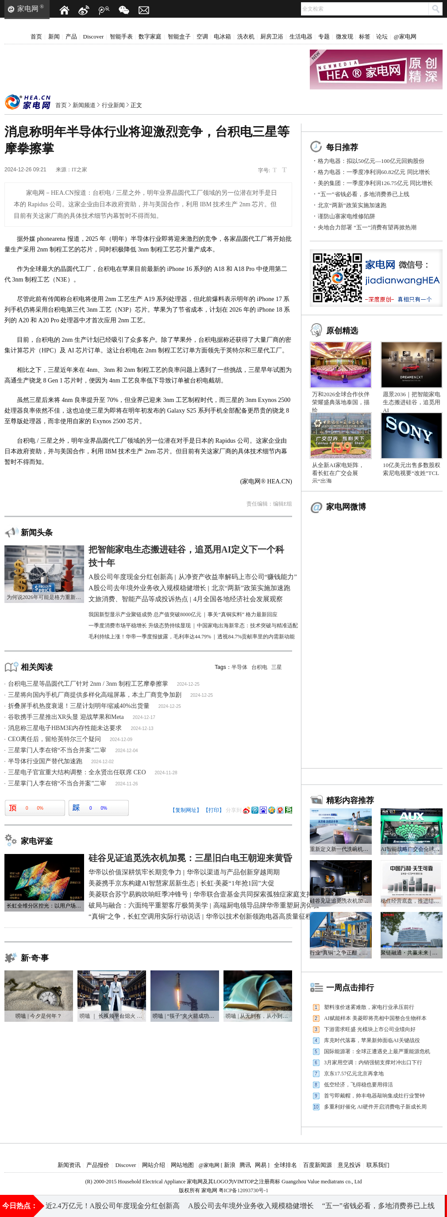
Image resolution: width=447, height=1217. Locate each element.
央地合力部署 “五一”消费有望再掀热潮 (367, 227)
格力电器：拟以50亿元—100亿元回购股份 (371, 161)
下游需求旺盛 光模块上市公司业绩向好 (370, 1029)
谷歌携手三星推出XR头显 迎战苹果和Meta (66, 717)
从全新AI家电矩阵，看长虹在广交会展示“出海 (338, 473)
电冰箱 (222, 36)
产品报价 (97, 1165)
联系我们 (377, 1165)
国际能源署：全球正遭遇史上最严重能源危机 (377, 1051)
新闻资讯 (69, 1165)
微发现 (344, 36)
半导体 (239, 667)
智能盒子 (179, 36)
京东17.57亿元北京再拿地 (354, 1073)
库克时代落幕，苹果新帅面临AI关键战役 (372, 1040)
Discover (93, 36)
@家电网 (405, 36)
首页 (36, 36)
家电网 (28, 8)
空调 (202, 36)
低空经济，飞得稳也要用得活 (358, 1085)
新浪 (229, 1165)
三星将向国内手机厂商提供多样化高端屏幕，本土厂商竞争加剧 (94, 695)
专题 (324, 36)
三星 (276, 667)
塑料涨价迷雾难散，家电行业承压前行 (369, 1007)
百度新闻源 (317, 1165)
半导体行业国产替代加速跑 (45, 761)
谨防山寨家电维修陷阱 (346, 216)
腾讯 (245, 1165)
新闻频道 (84, 105)
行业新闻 (113, 105)
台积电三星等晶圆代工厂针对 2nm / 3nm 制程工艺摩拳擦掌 (88, 683)
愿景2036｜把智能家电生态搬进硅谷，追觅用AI (411, 402)
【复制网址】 (186, 810)
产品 (71, 36)
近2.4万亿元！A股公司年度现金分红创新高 (113, 1205)
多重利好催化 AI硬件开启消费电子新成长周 (375, 1107)
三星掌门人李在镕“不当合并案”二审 (57, 750)
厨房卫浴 (271, 36)
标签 (364, 36)
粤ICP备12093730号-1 (244, 1190)
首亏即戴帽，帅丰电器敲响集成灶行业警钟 (374, 1096)
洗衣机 (245, 36)
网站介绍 (153, 1165)
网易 (260, 1165)
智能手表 (121, 36)
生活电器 (300, 36)
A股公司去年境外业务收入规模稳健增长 (251, 1205)
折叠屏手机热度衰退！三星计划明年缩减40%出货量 (79, 706)
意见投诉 (349, 1165)
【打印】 (213, 810)
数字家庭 (150, 36)
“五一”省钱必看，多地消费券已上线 (363, 194)
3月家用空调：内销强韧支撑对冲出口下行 (373, 1062)
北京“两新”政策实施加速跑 (352, 205)
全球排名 (285, 1165)
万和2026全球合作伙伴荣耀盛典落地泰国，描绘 (341, 402)
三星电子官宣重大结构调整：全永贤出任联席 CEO (77, 772)
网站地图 (182, 1165)
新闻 (54, 36)
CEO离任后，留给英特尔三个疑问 (54, 739)
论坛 (382, 36)
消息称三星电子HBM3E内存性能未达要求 (65, 728)
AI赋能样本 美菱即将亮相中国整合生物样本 (375, 1018)
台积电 (259, 667)
